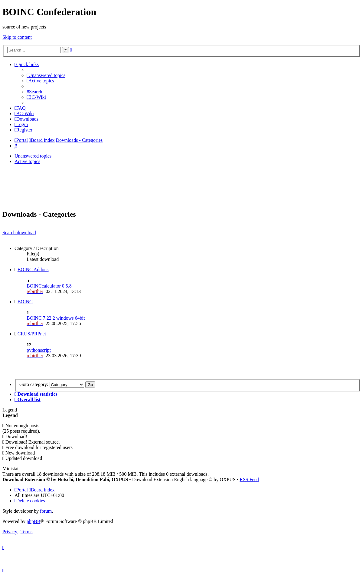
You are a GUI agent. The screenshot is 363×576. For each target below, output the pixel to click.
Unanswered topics (33, 155)
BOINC (25, 301)
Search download (19, 232)
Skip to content (17, 37)
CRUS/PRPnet (32, 333)
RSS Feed (249, 479)
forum (46, 511)
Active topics (27, 161)
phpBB (33, 521)
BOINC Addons (33, 269)
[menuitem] (46, 75)
